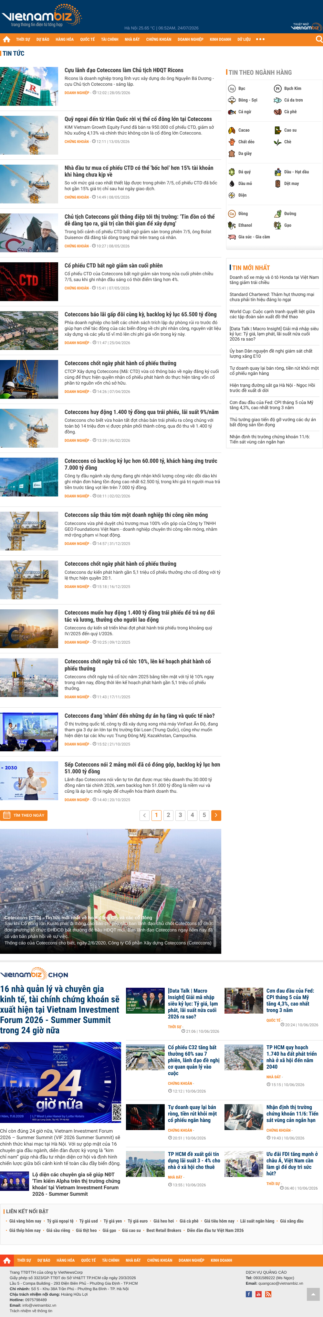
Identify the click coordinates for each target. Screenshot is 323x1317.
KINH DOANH (220, 39)
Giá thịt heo (86, 1230)
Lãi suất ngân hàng (257, 1221)
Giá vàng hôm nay (25, 1221)
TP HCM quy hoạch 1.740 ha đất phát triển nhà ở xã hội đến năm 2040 (291, 1057)
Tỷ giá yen (113, 1221)
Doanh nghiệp (77, 93)
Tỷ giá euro (138, 1221)
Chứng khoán (77, 141)
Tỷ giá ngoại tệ (60, 1221)
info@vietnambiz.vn (39, 1305)
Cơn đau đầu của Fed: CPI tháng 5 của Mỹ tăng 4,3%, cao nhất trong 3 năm (271, 405)
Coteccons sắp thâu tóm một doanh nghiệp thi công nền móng (136, 515)
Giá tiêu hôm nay (219, 1221)
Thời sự (174, 1027)
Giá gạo (109, 1230)
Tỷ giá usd (88, 1221)
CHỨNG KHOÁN (159, 39)
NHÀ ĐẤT (132, 39)
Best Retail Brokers (164, 1230)
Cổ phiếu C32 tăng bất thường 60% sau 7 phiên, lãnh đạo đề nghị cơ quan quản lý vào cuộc (194, 1060)
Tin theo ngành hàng (260, 72)
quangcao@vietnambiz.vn (280, 1283)
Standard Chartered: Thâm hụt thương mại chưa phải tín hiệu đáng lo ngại (272, 297)
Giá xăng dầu (291, 1221)
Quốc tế (273, 1020)
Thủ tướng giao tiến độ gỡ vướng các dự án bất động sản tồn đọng (273, 422)
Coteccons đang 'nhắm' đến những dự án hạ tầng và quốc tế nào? (140, 716)
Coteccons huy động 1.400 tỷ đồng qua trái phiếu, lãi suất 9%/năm (142, 412)
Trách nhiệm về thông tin (31, 1311)
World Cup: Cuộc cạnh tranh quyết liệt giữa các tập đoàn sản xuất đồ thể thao (272, 314)
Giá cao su (131, 1230)
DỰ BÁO (42, 39)
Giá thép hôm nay (25, 1230)
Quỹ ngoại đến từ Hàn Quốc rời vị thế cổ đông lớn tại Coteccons (138, 119)
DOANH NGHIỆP (190, 39)
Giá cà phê (189, 1221)
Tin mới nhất (251, 268)
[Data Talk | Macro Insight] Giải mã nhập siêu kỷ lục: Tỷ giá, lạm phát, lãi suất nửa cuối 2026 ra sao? (274, 334)
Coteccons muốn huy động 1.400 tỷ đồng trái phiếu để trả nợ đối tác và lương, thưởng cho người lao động (140, 616)
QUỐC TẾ (87, 39)
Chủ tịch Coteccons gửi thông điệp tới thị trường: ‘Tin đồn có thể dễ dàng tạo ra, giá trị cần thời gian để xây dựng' (140, 220)
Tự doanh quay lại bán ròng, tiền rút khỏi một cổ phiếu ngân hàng (192, 1114)
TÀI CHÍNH (109, 39)
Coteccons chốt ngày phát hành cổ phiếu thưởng (120, 363)
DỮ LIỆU (244, 39)
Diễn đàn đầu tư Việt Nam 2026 (215, 1230)
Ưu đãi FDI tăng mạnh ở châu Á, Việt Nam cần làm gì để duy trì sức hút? (292, 1164)
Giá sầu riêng (58, 1230)
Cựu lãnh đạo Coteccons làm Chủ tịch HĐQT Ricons (124, 70)
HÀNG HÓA (65, 39)
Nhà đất (273, 1077)
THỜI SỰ (23, 39)
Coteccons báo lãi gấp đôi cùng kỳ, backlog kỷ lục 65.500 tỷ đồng (141, 314)
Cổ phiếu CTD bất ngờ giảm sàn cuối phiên (114, 265)
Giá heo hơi (163, 1221)
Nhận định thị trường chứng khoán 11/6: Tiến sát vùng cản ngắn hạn (270, 439)
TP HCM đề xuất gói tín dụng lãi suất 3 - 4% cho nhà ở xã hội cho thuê (194, 1160)
